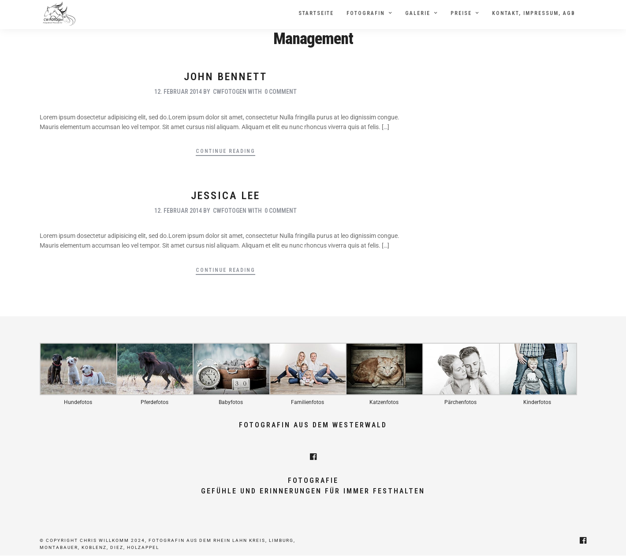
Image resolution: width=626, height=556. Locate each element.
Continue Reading (225, 151)
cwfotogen (229, 92)
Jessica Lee (225, 195)
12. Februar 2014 (178, 92)
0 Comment (281, 92)
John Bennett (225, 77)
